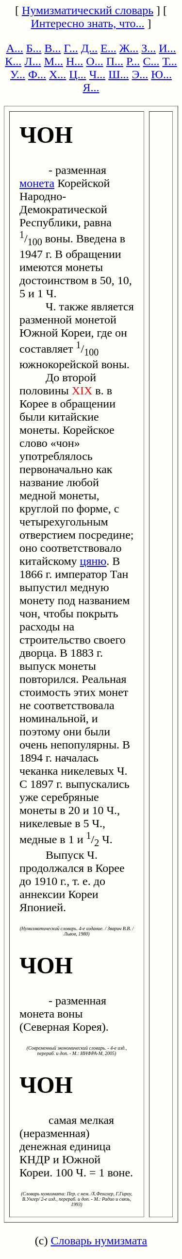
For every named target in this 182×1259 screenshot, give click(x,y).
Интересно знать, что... (87, 23)
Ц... (77, 74)
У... (17, 74)
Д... (89, 48)
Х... (57, 74)
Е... (108, 48)
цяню (93, 561)
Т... (169, 61)
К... (13, 61)
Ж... (129, 48)
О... (94, 61)
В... (53, 48)
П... (114, 61)
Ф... (37, 74)
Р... (133, 61)
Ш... (118, 74)
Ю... (161, 74)
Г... (71, 48)
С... (151, 61)
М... (53, 61)
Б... (34, 48)
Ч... (97, 74)
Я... (91, 87)
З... (148, 48)
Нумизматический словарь (87, 10)
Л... (32, 61)
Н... (74, 61)
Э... (140, 74)
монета (36, 183)
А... (14, 48)
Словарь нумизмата (98, 1240)
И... (167, 48)
